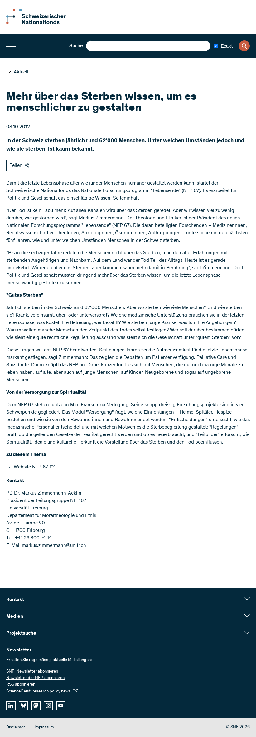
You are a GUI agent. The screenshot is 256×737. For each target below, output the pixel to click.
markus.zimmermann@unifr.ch (54, 545)
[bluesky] (23, 705)
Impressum (44, 727)
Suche (76, 46)
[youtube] (60, 705)
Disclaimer (15, 727)
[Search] (244, 45)
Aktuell (18, 72)
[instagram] (48, 705)
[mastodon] (36, 705)
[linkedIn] (11, 705)
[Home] (40, 23)
